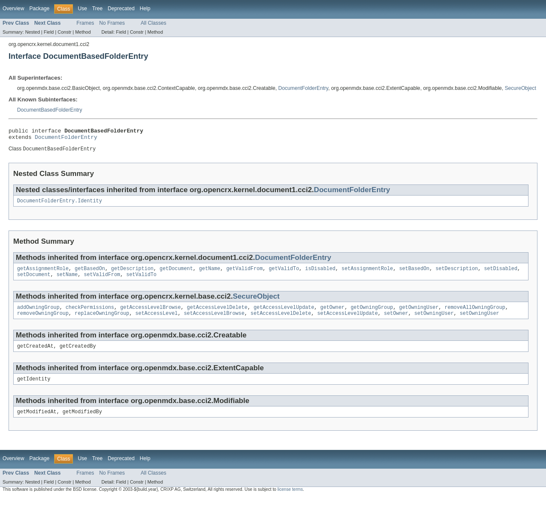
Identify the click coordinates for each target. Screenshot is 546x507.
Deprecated (121, 9)
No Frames (112, 23)
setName (67, 280)
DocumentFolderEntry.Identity (59, 204)
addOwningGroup (38, 313)
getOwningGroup (372, 313)
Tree (97, 9)
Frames (85, 23)
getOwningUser (418, 313)
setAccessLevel (156, 320)
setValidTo (141, 280)
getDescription (132, 273)
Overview (13, 9)
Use (82, 9)
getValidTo (284, 273)
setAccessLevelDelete (280, 320)
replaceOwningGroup (102, 320)
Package (39, 9)
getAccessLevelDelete (217, 313)
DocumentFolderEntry (303, 88)
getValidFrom (244, 273)
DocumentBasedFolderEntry (49, 110)
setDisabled (500, 273)
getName (209, 273)
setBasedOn (414, 273)
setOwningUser (433, 320)
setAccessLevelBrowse (214, 320)
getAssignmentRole (43, 273)
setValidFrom (102, 280)
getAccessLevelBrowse (150, 313)
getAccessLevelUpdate (283, 313)
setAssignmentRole (367, 273)
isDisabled (320, 273)
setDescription (457, 273)
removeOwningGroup (43, 320)
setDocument (33, 280)
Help (144, 9)
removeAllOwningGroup (474, 313)
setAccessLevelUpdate (347, 320)
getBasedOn (90, 273)
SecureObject (520, 88)
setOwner (396, 320)
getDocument (176, 273)
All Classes (153, 23)
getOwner (332, 313)
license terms (290, 499)
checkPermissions (90, 313)
